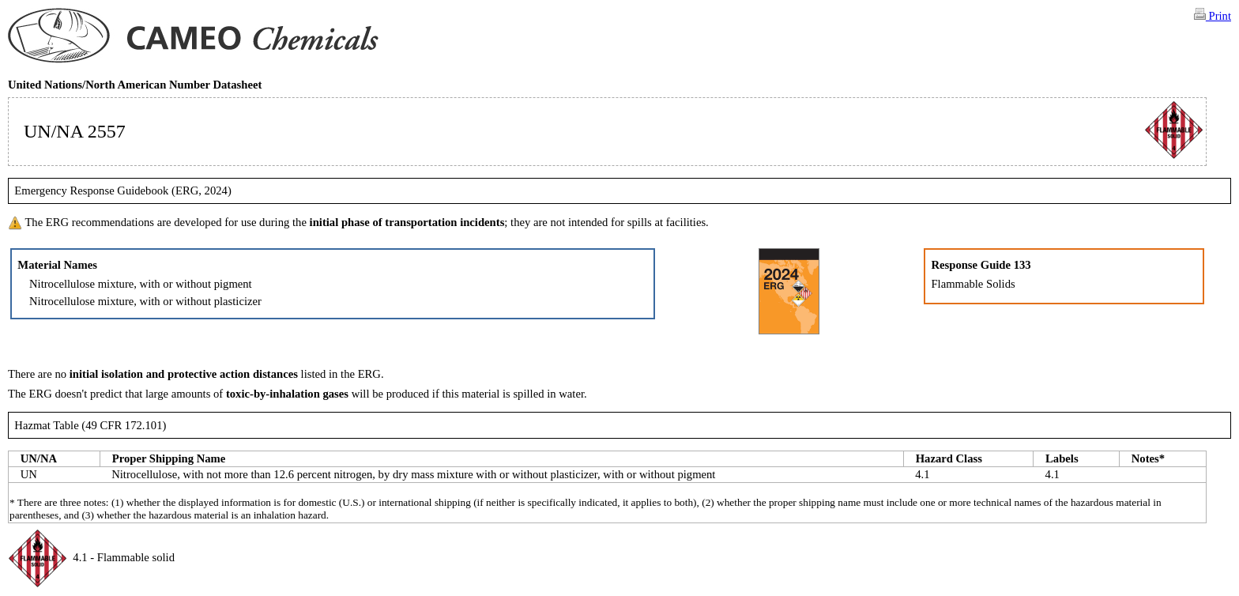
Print (1212, 15)
